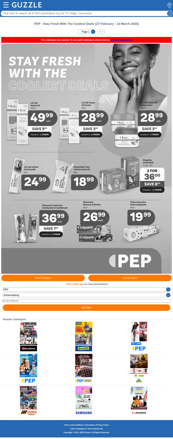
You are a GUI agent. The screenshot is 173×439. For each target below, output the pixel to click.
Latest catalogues (78, 429)
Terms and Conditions (74, 425)
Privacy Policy (102, 425)
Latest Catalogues (121, 40)
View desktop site (95, 429)
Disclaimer (90, 425)
